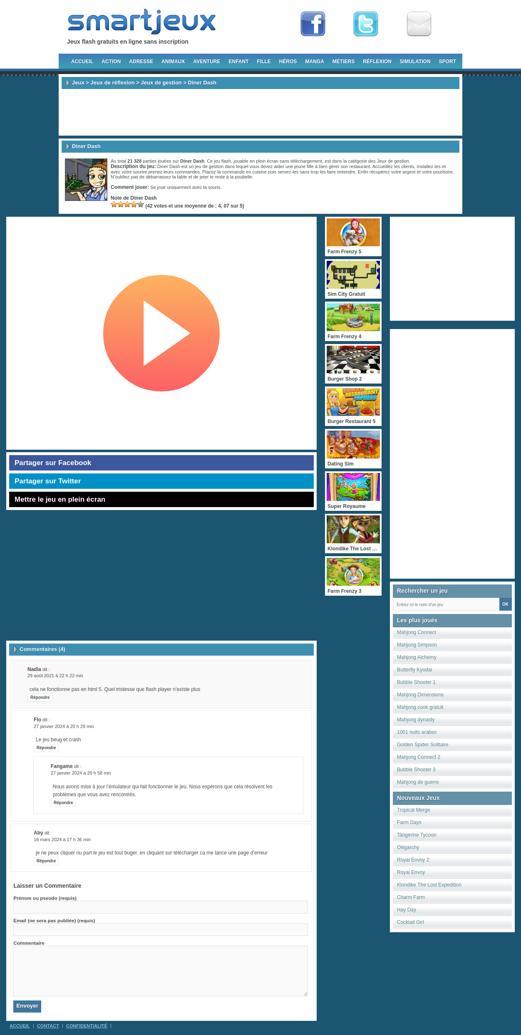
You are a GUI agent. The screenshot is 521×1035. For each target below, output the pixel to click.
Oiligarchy (408, 847)
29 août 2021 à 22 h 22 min (55, 675)
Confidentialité (86, 1026)
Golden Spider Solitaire (422, 745)
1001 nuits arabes (417, 732)
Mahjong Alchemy (417, 657)
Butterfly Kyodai (414, 670)
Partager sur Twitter (48, 481)
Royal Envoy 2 (413, 860)
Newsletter (419, 24)
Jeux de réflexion (112, 82)
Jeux (78, 82)
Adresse (141, 61)
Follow (365, 24)
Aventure (206, 61)
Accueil (82, 61)
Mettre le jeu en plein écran (60, 499)
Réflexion (377, 61)
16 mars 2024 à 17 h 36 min (62, 839)
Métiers (343, 61)
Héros (288, 61)
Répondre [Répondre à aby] (46, 861)
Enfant (238, 61)
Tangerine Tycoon (417, 835)
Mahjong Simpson (417, 645)
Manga (314, 61)
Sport (447, 61)
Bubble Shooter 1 (416, 682)
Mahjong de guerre (418, 782)
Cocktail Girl (410, 922)
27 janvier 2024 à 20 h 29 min (64, 726)
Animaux (173, 61)
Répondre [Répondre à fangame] (63, 802)
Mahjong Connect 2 (418, 757)
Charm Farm (411, 897)
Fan (313, 24)
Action (111, 61)
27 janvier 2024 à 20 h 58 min (81, 772)
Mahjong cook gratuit (420, 707)
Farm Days (409, 822)
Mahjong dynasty (416, 720)
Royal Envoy (411, 872)
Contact (48, 1025)
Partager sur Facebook (53, 463)
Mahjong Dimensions (420, 695)
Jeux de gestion (161, 82)
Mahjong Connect (416, 632)
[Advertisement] (260, 112)
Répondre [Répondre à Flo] (46, 747)
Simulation (415, 61)
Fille (263, 61)
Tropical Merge (413, 810)
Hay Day (406, 910)
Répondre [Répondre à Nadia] (40, 697)
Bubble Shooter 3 (416, 770)
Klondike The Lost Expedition (429, 885)
